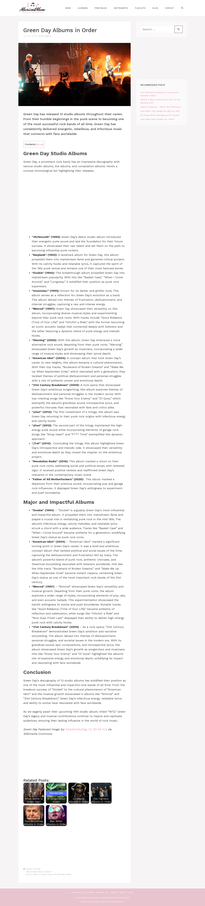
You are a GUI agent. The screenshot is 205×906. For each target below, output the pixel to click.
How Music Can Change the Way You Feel (159, 111)
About (123, 893)
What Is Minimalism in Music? (39, 872)
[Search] (179, 29)
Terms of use (102, 893)
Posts (130, 893)
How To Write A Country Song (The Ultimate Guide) (48, 874)
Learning (83, 8)
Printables (101, 8)
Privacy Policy (78, 893)
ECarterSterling (76, 729)
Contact (169, 8)
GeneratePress (117, 902)
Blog (155, 8)
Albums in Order (33, 869)
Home (68, 8)
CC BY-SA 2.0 (97, 729)
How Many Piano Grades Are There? (157, 119)
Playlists (140, 8)
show (40, 144)
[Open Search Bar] (182, 8)
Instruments (121, 8)
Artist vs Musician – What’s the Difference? (160, 107)
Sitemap (90, 893)
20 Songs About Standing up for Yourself (159, 115)
